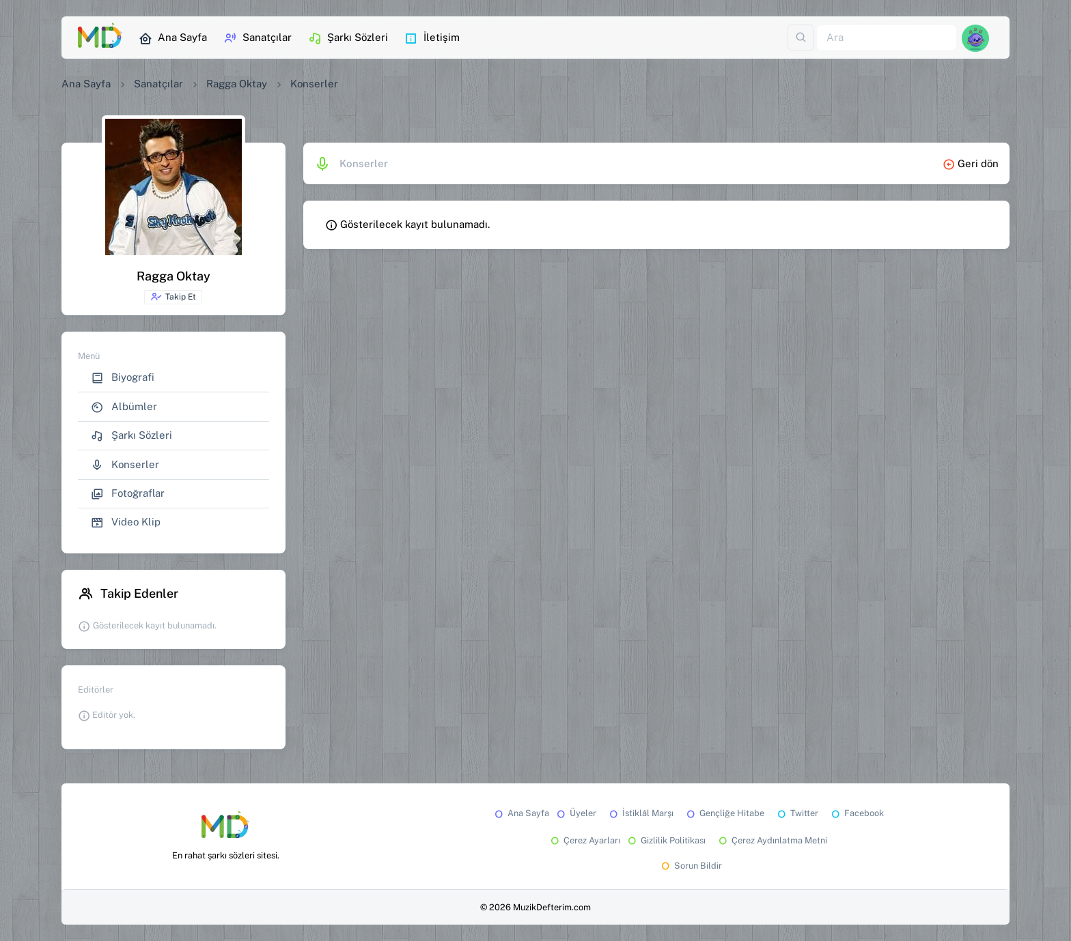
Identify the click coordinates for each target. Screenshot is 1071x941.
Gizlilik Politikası (666, 840)
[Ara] (886, 37)
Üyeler (575, 813)
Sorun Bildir (690, 865)
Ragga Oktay (236, 83)
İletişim (432, 38)
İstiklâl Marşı (640, 813)
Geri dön (971, 163)
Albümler (124, 407)
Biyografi (122, 377)
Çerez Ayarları (584, 840)
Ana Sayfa (173, 38)
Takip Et (173, 297)
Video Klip (126, 522)
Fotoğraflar (128, 493)
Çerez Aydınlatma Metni (772, 840)
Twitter (796, 813)
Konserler (125, 465)
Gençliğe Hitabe (724, 813)
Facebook (856, 813)
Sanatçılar (257, 38)
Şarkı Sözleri (348, 38)
